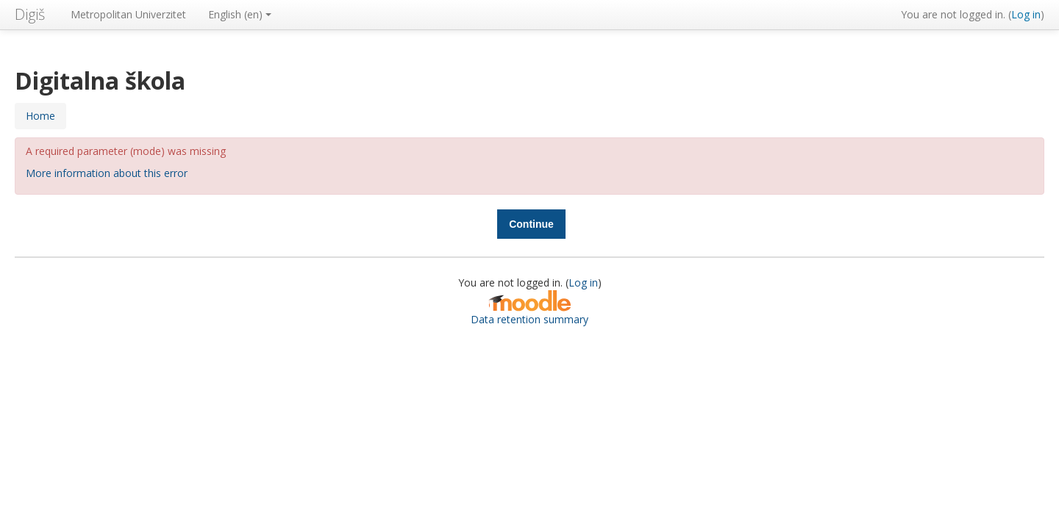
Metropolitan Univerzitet (128, 14)
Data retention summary (529, 319)
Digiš (30, 14)
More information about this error (107, 173)
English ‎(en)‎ (239, 14)
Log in (1026, 14)
